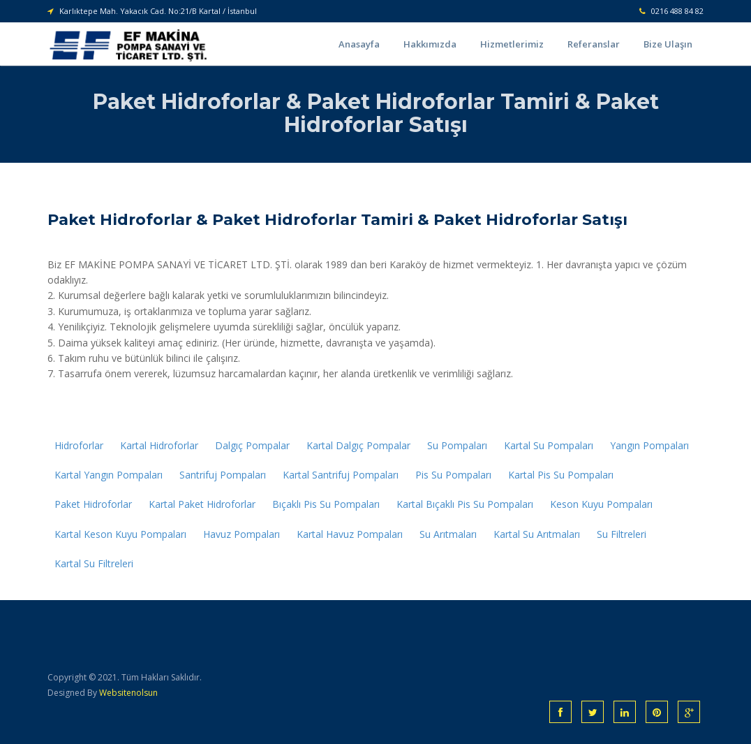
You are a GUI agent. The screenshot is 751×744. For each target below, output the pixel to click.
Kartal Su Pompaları (548, 445)
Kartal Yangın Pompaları (108, 474)
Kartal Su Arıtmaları (536, 534)
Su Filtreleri (621, 534)
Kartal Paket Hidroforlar (202, 504)
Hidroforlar (78, 445)
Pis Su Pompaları (453, 474)
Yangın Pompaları (649, 445)
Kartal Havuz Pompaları (350, 534)
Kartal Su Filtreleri (93, 563)
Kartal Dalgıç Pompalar (358, 445)
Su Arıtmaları (448, 534)
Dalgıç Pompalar (252, 445)
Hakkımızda (429, 44)
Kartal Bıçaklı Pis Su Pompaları (464, 504)
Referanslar (593, 44)
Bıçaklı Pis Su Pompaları (326, 504)
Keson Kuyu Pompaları (601, 504)
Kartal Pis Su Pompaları (561, 474)
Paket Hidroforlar (93, 504)
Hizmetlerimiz (512, 44)
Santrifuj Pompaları (222, 474)
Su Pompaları (457, 445)
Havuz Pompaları (241, 534)
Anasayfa (359, 44)
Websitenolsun (128, 693)
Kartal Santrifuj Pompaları (341, 474)
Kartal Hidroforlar (159, 445)
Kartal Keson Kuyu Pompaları (120, 534)
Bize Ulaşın (668, 44)
